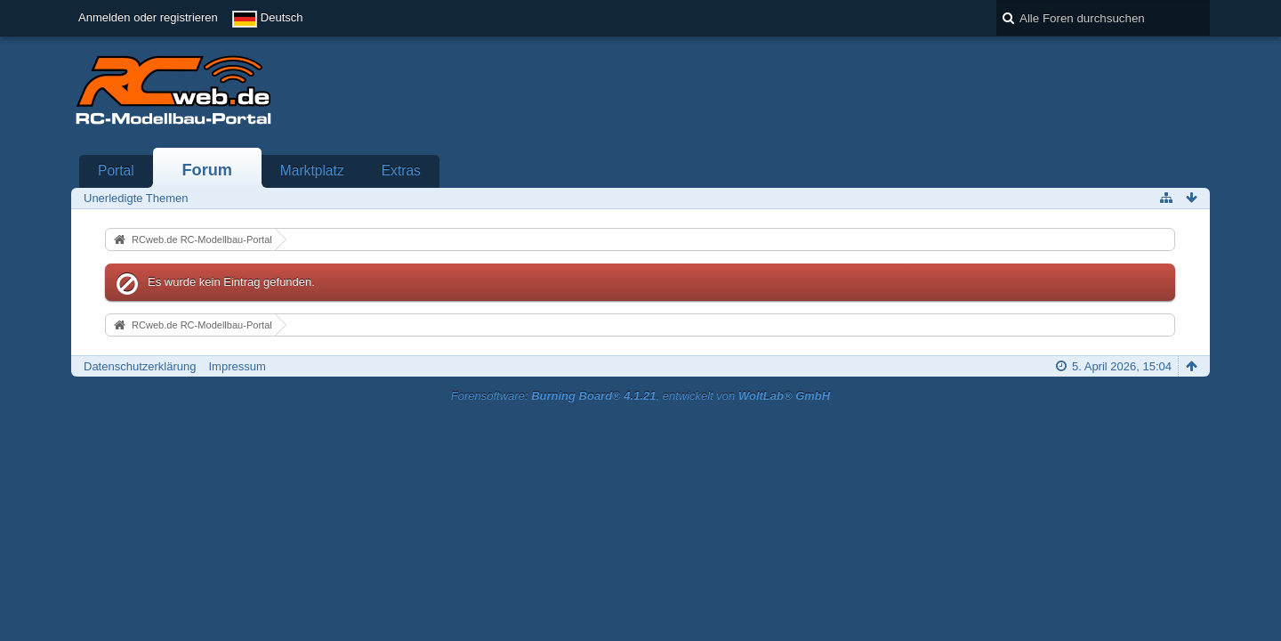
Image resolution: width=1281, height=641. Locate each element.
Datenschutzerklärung (140, 366)
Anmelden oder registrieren (148, 17)
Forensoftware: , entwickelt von (640, 395)
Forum (206, 170)
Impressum (236, 366)
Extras (401, 170)
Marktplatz (312, 170)
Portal (116, 170)
